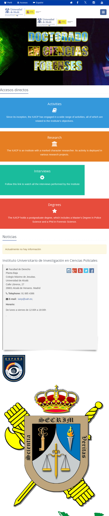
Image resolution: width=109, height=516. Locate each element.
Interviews (42, 171)
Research (54, 137)
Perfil (8, 3)
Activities (55, 104)
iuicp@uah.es (25, 299)
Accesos (22, 3)
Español (38, 3)
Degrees (54, 204)
